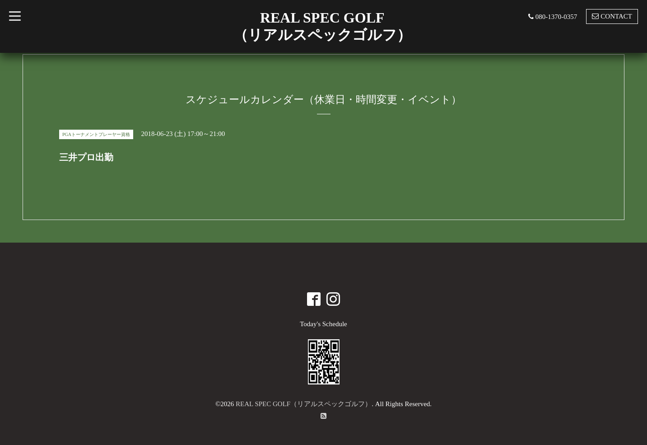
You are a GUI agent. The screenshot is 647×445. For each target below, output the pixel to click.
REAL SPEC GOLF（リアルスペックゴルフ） (304, 404)
